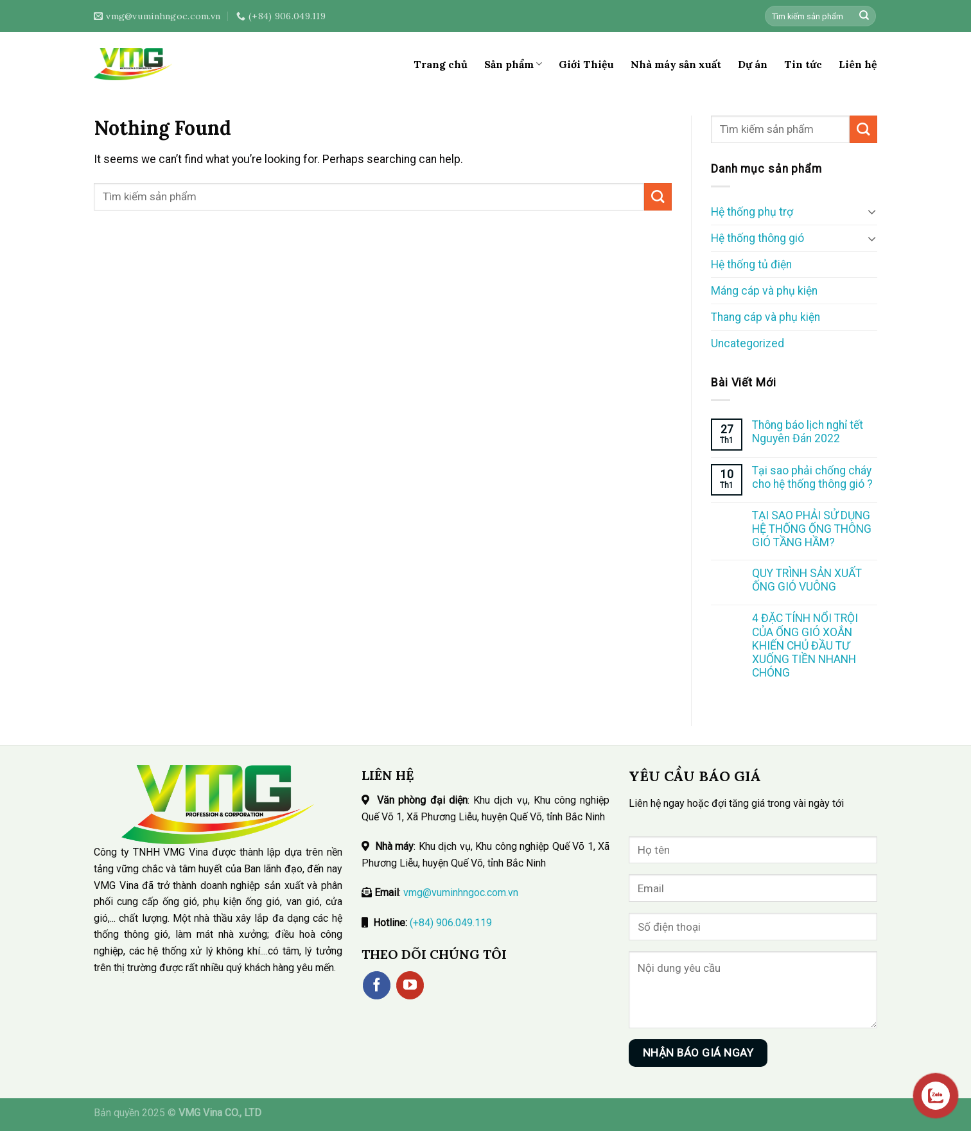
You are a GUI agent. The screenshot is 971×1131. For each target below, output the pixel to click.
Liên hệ (858, 64)
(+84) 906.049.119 (451, 923)
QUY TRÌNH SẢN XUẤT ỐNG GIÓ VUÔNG (807, 580)
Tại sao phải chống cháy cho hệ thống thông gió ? (812, 477)
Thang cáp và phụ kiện (765, 317)
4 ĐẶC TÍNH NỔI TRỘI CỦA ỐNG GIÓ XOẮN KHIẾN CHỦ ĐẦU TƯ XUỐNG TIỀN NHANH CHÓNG (805, 645)
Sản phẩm (513, 64)
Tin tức (803, 64)
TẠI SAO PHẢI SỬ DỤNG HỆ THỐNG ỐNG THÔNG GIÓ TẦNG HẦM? (811, 529)
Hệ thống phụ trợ (752, 211)
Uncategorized (747, 343)
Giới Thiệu (586, 64)
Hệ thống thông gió (757, 238)
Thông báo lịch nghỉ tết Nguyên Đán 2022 (807, 432)
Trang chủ (441, 64)
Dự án (752, 64)
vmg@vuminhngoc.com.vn (460, 892)
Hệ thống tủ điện (751, 264)
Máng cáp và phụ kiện (764, 290)
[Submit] (864, 16)
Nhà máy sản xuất (676, 64)
